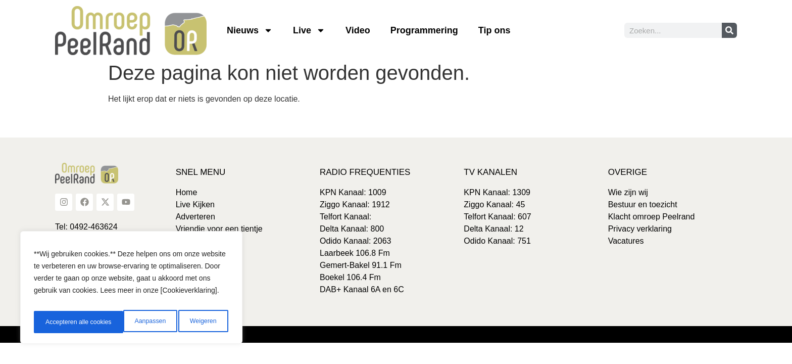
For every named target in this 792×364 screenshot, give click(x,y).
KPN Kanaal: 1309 (497, 192)
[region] (131, 291)
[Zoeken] (729, 30)
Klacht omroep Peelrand (651, 216)
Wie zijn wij (628, 192)
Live (309, 30)
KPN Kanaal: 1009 (353, 192)
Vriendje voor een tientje (219, 228)
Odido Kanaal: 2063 (355, 241)
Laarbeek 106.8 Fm (355, 253)
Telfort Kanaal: (345, 216)
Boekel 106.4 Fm (350, 277)
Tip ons (494, 30)
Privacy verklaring (640, 228)
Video (357, 30)
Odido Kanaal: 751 (497, 241)
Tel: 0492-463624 (86, 226)
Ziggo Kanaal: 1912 (355, 204)
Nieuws (250, 30)
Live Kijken (195, 204)
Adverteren (195, 216)
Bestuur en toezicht (642, 204)
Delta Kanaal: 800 (352, 228)
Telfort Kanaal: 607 (497, 216)
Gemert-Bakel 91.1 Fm (361, 265)
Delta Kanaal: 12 (493, 228)
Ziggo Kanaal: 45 (494, 204)
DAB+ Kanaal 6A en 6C (362, 289)
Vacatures (626, 241)
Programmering (424, 30)
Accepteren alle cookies (183, 322)
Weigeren (111, 322)
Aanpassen (59, 322)
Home (186, 192)
